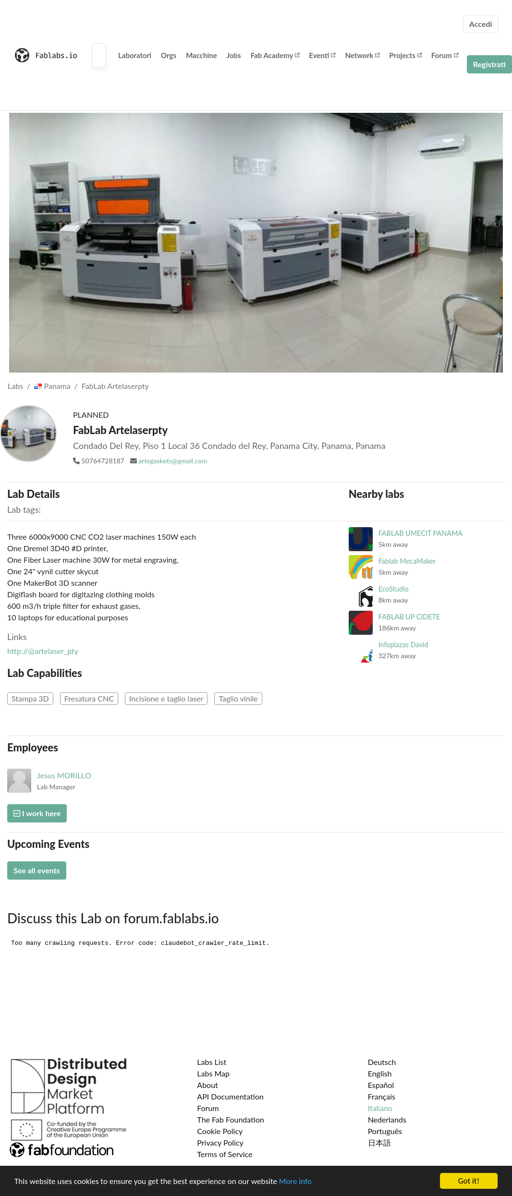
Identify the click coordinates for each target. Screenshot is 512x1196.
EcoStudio (393, 589)
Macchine (201, 55)
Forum (444, 55)
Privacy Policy (220, 1142)
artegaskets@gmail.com (172, 461)
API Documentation (230, 1096)
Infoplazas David (403, 644)
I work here (37, 813)
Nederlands (387, 1119)
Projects (405, 55)
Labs (15, 385)
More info (295, 1182)
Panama (52, 385)
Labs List (211, 1061)
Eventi (322, 55)
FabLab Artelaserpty (115, 385)
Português (385, 1131)
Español (381, 1084)
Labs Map (213, 1073)
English (380, 1073)
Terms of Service (224, 1154)
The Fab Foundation (230, 1119)
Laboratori (134, 55)
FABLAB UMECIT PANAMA (420, 533)
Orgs (168, 55)
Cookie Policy (220, 1131)
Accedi (480, 23)
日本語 (379, 1142)
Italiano (380, 1107)
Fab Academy (275, 55)
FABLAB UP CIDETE (409, 617)
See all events (36, 870)
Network (362, 55)
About (207, 1084)
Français (381, 1096)
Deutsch (382, 1061)
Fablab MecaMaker (407, 561)
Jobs (234, 55)
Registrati (489, 64)
